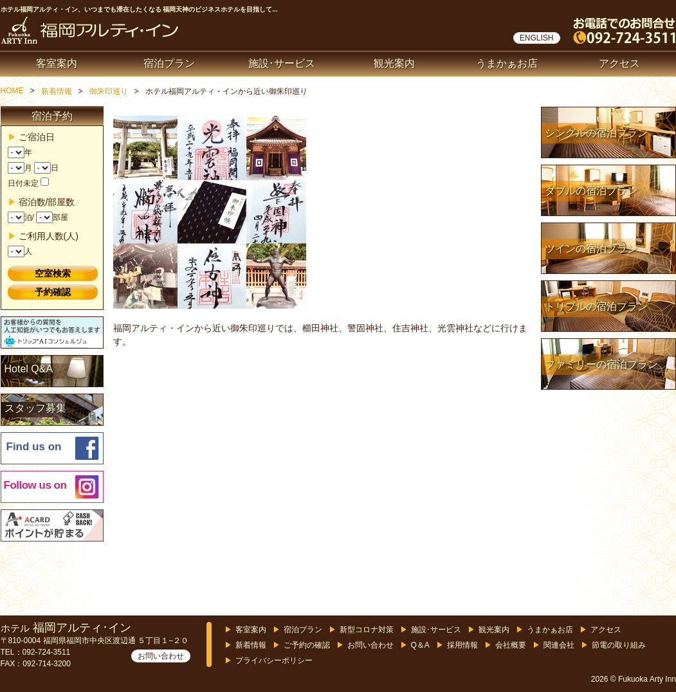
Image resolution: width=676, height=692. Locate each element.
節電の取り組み (619, 645)
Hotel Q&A (29, 368)
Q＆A (420, 645)
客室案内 (56, 63)
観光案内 (394, 63)
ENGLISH (537, 37)
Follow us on (35, 485)
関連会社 (559, 645)
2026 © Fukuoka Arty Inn (633, 679)
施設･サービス (281, 63)
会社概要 (510, 645)
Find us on (34, 447)
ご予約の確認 (307, 645)
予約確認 (53, 292)
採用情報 (462, 645)
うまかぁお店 (507, 63)
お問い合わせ (161, 655)
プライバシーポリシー (274, 660)
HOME (12, 90)
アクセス (619, 63)
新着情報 (56, 91)
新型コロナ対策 (367, 629)
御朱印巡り (108, 91)
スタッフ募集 (35, 408)
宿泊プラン (169, 63)
